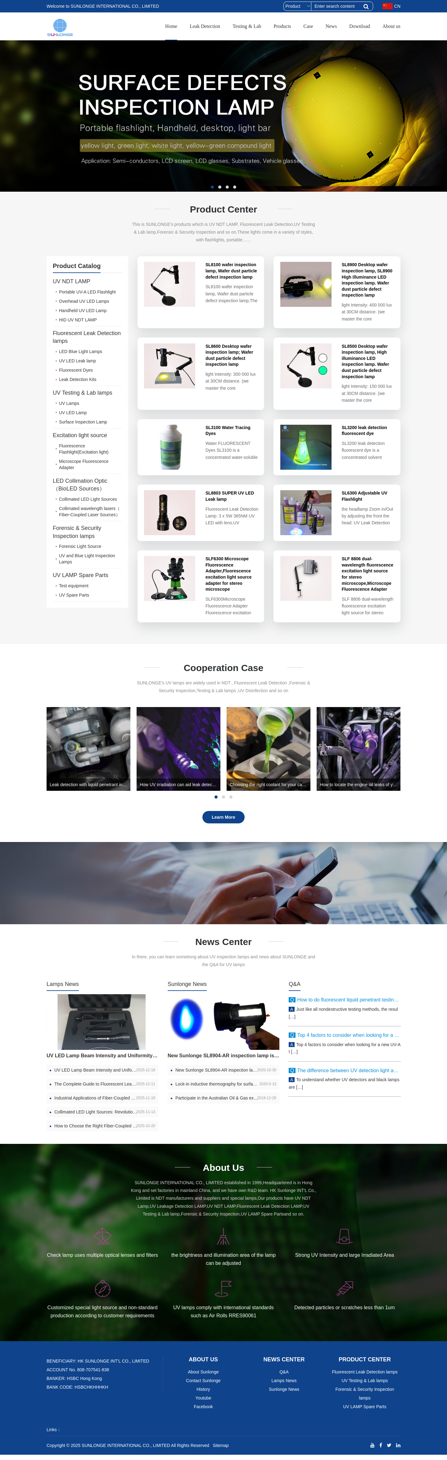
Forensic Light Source (80, 546)
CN (391, 6)
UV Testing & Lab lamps (82, 393)
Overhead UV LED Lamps (84, 301)
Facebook (203, 1411)
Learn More (223, 822)
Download (359, 26)
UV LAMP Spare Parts (80, 575)
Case (308, 26)
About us (391, 26)
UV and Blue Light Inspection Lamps (87, 558)
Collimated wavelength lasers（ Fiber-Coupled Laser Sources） (89, 511)
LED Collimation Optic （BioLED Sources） (80, 485)
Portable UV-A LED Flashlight (87, 291)
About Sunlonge (203, 1377)
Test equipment (73, 585)
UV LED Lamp (73, 412)
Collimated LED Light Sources (88, 499)
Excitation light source (80, 435)
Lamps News (63, 989)
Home (171, 26)
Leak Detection (205, 26)
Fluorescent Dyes (76, 370)
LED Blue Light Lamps (80, 351)
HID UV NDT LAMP (78, 319)
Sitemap (220, 1450)
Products (282, 26)
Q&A (294, 989)
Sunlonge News (187, 989)
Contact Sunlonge (203, 1385)
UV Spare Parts (74, 595)
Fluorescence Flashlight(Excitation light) (84, 449)
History (203, 1394)
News (331, 26)
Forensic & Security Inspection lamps (77, 532)
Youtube (203, 1403)
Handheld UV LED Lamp (82, 310)
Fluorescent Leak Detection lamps (87, 337)
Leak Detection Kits (78, 379)
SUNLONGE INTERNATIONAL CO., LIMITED (126, 1450)
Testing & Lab (247, 26)
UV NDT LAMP (71, 281)
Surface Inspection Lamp (83, 421)
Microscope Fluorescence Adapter (84, 464)
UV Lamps (69, 403)
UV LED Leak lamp (77, 360)
